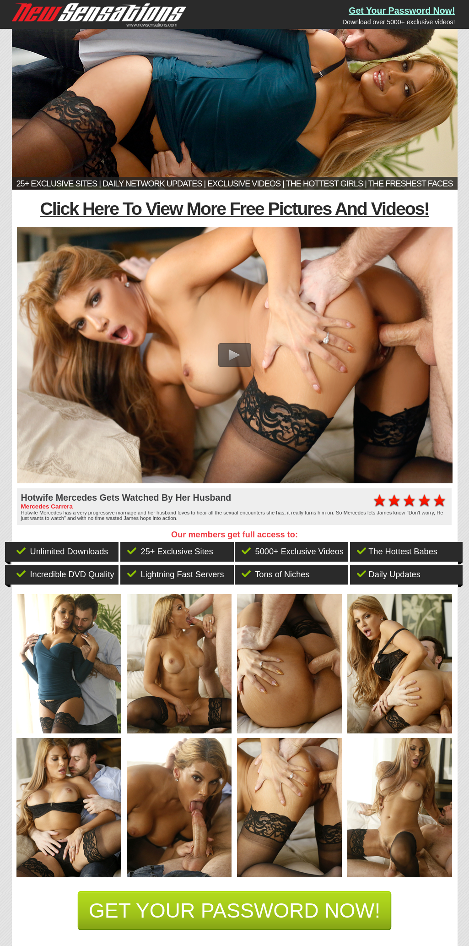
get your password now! (234, 910)
